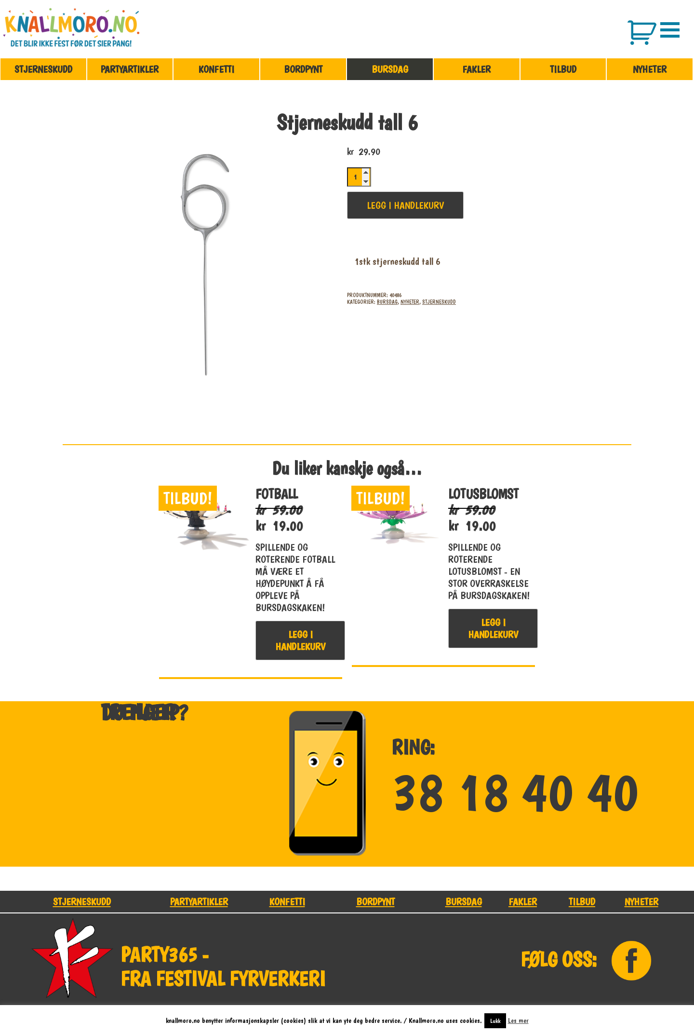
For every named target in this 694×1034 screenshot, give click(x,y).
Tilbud (563, 69)
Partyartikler (130, 69)
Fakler (476, 69)
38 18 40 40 (515, 793)
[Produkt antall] (359, 177)
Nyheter (650, 69)
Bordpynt (303, 69)
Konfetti (216, 69)
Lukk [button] (495, 1020)
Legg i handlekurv (405, 205)
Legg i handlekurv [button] (300, 640)
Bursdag (390, 69)
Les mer (518, 1020)
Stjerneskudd (43, 69)
